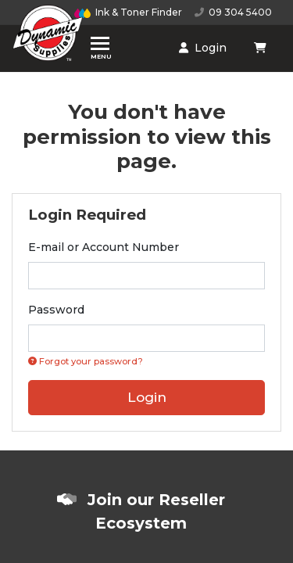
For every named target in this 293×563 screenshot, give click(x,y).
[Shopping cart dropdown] (261, 47)
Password (56, 310)
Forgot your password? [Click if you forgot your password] (85, 361)
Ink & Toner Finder (128, 12)
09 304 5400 (233, 12)
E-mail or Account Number (103, 247)
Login (203, 48)
